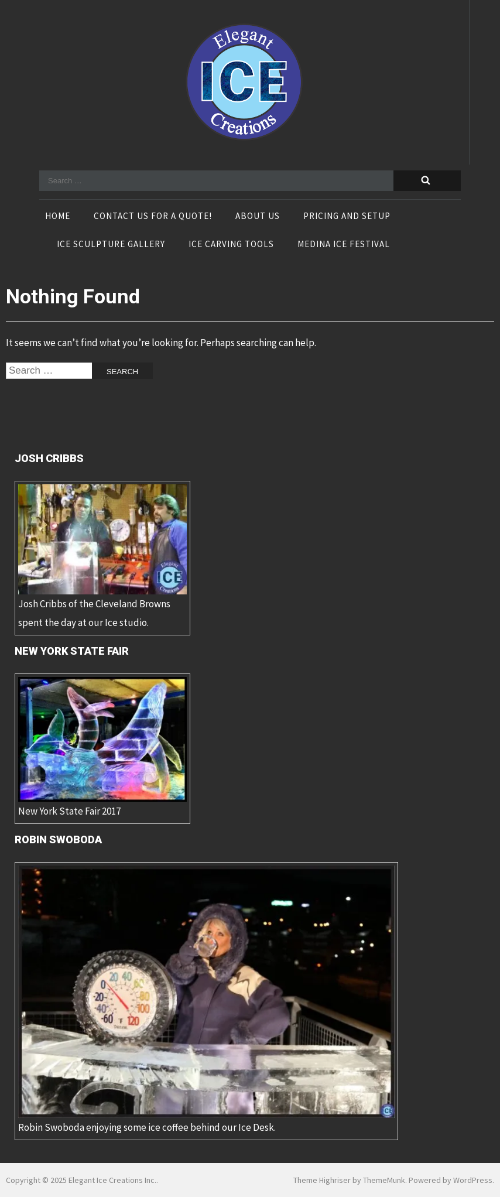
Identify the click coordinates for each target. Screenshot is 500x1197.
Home (57, 216)
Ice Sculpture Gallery (111, 244)
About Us (257, 216)
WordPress (472, 1180)
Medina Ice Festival (343, 244)
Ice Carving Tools (231, 244)
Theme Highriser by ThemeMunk (349, 1180)
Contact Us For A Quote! (153, 216)
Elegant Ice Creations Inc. (112, 1180)
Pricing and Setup (347, 216)
